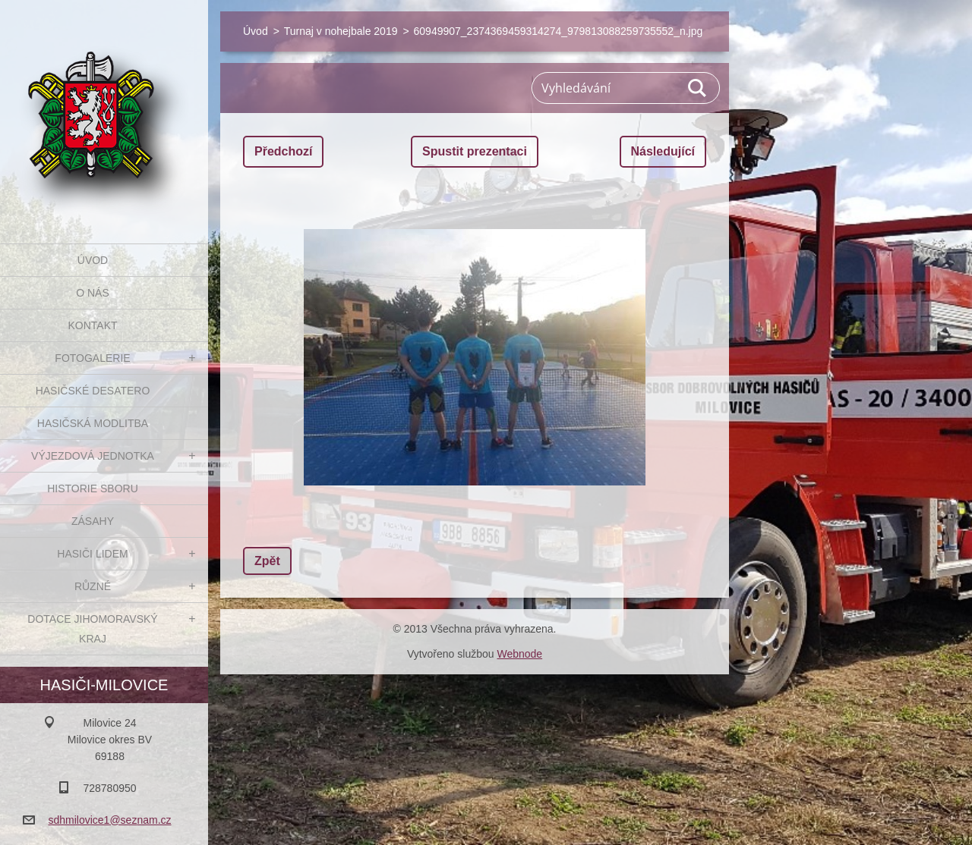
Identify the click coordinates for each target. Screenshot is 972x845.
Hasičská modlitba (92, 423)
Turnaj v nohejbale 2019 (341, 31)
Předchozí (283, 151)
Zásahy (92, 521)
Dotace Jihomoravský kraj (92, 629)
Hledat (698, 88)
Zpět (267, 560)
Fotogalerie (92, 358)
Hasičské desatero (93, 391)
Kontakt (92, 325)
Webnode (519, 654)
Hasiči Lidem (92, 554)
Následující (663, 151)
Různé (92, 586)
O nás (92, 293)
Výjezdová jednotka (92, 456)
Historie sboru (92, 488)
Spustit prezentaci (474, 151)
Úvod (92, 260)
